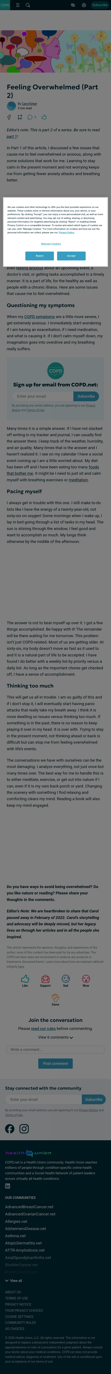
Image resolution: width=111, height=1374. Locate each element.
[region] (55, 232)
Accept (71, 255)
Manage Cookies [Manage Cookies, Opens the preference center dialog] (51, 243)
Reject (40, 255)
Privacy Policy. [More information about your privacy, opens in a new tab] (67, 232)
